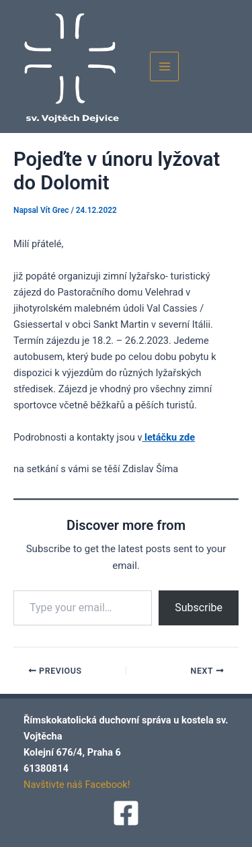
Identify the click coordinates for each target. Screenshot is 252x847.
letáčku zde (168, 437)
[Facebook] (126, 813)
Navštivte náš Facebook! (77, 784)
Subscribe (198, 607)
